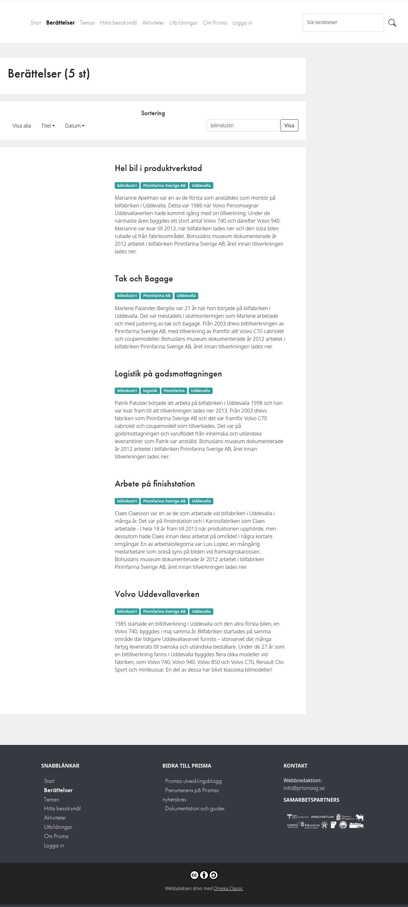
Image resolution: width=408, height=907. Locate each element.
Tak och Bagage (144, 278)
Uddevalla (201, 185)
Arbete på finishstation (155, 483)
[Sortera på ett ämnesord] (243, 125)
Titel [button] (46, 125)
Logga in (242, 22)
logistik (150, 390)
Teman (87, 22)
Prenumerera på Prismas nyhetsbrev (191, 794)
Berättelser (60, 22)
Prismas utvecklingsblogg (193, 781)
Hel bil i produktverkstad (158, 168)
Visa (289, 125)
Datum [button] (73, 125)
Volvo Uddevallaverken (157, 593)
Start (36, 22)
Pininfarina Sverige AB (164, 185)
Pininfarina (174, 390)
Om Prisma (215, 22)
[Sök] (392, 22)
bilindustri (127, 185)
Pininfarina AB (156, 295)
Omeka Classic (228, 888)
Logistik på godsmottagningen (168, 373)
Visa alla (22, 125)
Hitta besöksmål (118, 22)
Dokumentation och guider (195, 808)
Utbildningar (183, 22)
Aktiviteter (153, 22)
